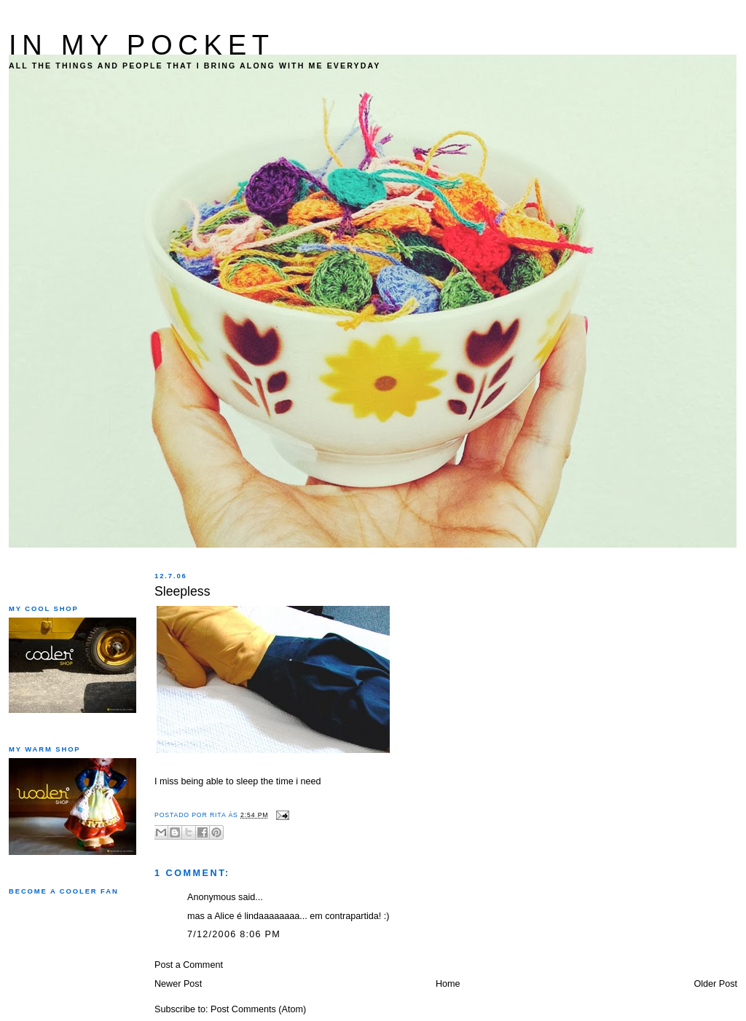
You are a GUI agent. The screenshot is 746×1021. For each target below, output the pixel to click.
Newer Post (178, 984)
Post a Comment (188, 965)
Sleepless (182, 591)
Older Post (715, 984)
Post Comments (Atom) (258, 1009)
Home (448, 984)
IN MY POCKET (142, 44)
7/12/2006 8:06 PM (233, 934)
